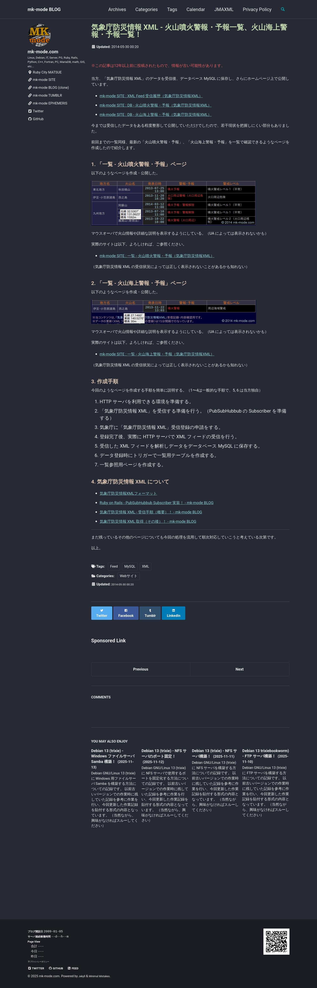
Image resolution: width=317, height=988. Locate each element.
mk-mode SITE (41, 87)
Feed (114, 629)
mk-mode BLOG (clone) (48, 95)
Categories (143, 9)
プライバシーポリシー (41, 961)
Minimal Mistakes (102, 976)
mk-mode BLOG (44, 9)
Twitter (36, 118)
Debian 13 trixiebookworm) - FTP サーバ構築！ (261, 817)
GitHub (36, 126)
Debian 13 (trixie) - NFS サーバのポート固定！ (163, 817)
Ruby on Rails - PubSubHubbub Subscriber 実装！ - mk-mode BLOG (169, 553)
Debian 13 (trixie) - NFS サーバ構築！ (211, 814)
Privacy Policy (253, 9)
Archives (114, 9)
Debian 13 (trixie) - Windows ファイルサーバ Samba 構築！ (113, 817)
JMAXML (220, 9)
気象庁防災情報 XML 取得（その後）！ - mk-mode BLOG (159, 572)
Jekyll (83, 976)
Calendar (192, 9)
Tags (169, 9)
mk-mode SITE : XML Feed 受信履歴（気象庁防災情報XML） (162, 99)
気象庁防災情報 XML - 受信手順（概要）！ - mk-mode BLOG (162, 562)
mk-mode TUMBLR (45, 102)
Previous (141, 728)
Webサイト (128, 639)
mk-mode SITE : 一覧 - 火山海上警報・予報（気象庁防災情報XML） (169, 394)
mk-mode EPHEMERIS (47, 110)
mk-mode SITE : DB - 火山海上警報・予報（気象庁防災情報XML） (168, 117)
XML (145, 629)
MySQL (129, 629)
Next (239, 728)
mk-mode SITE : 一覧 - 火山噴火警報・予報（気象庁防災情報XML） (169, 280)
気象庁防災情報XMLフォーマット (135, 544)
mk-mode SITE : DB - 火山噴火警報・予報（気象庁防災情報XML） (168, 108)
